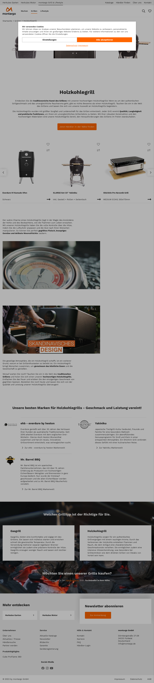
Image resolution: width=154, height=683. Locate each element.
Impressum (83, 45)
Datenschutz (71, 45)
